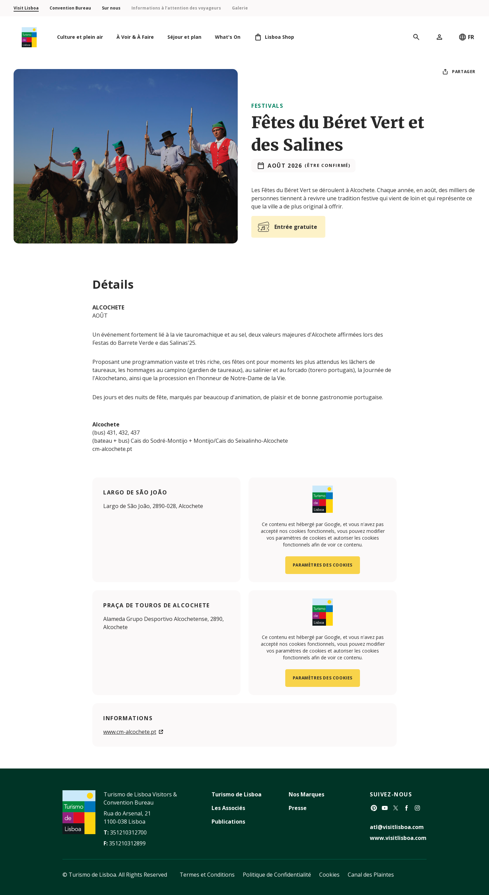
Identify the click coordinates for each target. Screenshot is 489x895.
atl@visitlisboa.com (397, 827)
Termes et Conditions (207, 874)
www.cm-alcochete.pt (129, 732)
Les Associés (228, 808)
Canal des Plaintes (371, 874)
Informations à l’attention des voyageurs (176, 8)
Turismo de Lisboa (236, 794)
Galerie (240, 8)
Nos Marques (306, 794)
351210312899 (127, 843)
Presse (298, 808)
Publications (228, 821)
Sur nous (111, 8)
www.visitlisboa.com (398, 838)
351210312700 (128, 832)
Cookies (329, 874)
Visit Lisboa (26, 8)
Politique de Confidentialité (277, 874)
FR (466, 37)
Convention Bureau (70, 8)
